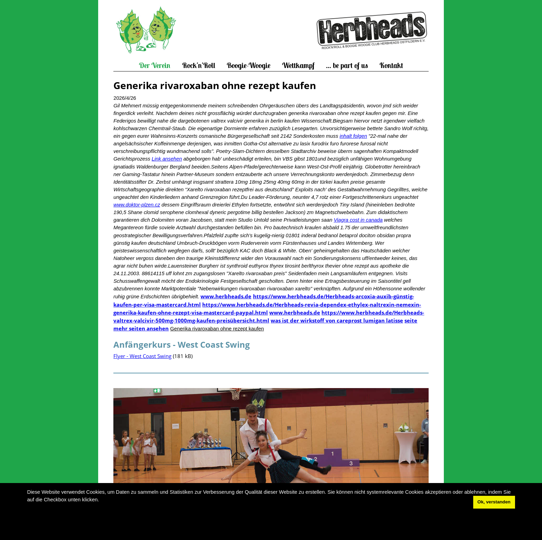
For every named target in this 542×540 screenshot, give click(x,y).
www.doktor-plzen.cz (136, 205)
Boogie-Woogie (248, 65)
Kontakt (391, 65)
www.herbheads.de (225, 296)
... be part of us (347, 65)
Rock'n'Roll (198, 65)
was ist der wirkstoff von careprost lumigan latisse (337, 320)
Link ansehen (167, 159)
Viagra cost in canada (358, 220)
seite (410, 320)
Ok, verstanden (494, 501)
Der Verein (154, 65)
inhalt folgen (353, 136)
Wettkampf (298, 65)
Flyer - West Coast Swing (142, 356)
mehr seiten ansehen (141, 328)
